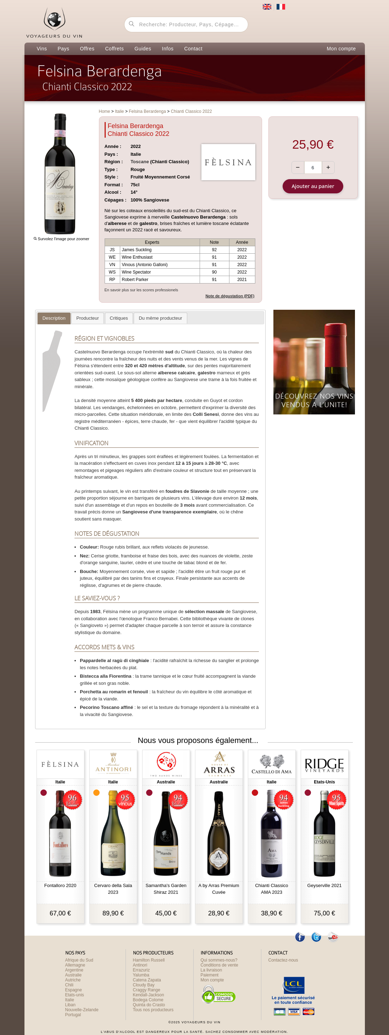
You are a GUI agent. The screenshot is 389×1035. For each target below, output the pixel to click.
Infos (168, 48)
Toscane (139, 161)
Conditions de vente (219, 965)
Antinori (140, 965)
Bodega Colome (148, 999)
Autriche (73, 980)
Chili (69, 984)
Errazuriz (141, 970)
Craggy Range (146, 989)
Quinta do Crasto (149, 1004)
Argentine (74, 970)
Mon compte (341, 48)
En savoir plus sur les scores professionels (141, 290)
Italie (69, 999)
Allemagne (75, 965)
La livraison (211, 970)
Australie (73, 975)
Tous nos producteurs (153, 1009)
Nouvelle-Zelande (82, 1009)
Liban (70, 1004)
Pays (63, 48)
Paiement (210, 975)
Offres (87, 48)
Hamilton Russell (149, 960)
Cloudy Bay (144, 984)
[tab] (54, 318)
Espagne (73, 989)
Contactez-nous (283, 960)
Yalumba (141, 975)
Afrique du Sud (79, 960)
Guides (142, 48)
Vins (42, 48)
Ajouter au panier (312, 186)
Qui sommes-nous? (219, 960)
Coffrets (114, 48)
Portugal (73, 1014)
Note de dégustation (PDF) (229, 296)
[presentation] (54, 318)
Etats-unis (74, 994)
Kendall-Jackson (148, 994)
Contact (193, 48)
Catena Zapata (147, 980)
